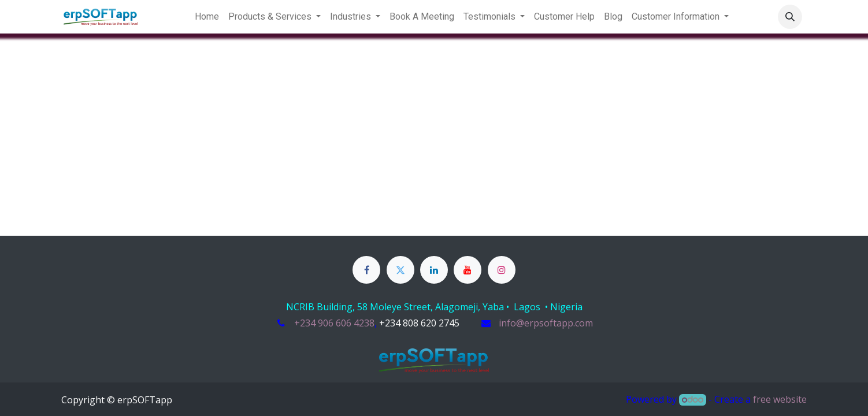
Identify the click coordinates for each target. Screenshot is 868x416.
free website (780, 399)
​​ (419, 323)
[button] (790, 17)
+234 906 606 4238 (334, 323)
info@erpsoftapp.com (546, 323)
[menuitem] (207, 16)
